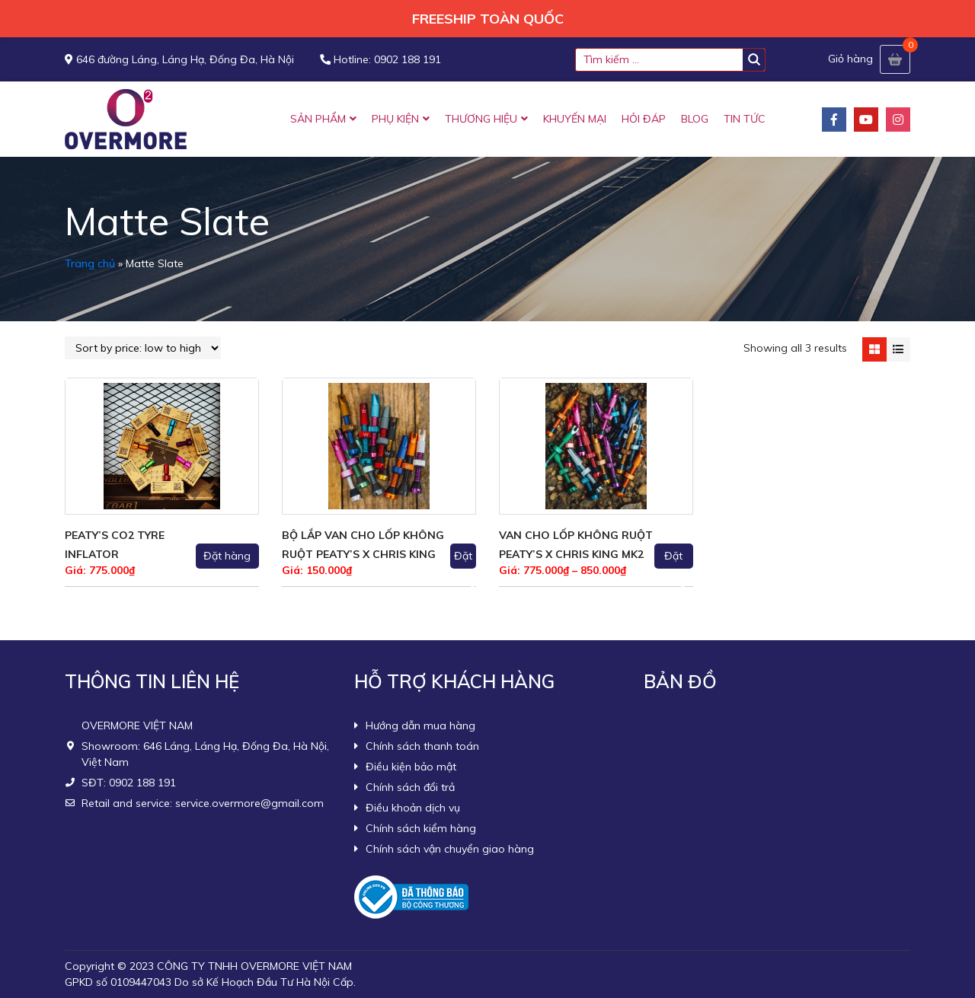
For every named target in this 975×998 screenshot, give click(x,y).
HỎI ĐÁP (644, 119)
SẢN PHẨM (318, 119)
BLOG (694, 119)
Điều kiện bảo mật (411, 766)
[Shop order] (143, 347)
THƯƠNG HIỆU (481, 119)
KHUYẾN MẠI (574, 119)
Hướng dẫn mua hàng (420, 725)
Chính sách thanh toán (422, 746)
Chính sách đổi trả (410, 787)
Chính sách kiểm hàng (421, 828)
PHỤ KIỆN (395, 119)
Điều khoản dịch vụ (413, 808)
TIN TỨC (745, 119)
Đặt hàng (227, 556)
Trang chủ (90, 263)
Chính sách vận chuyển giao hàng (450, 849)
